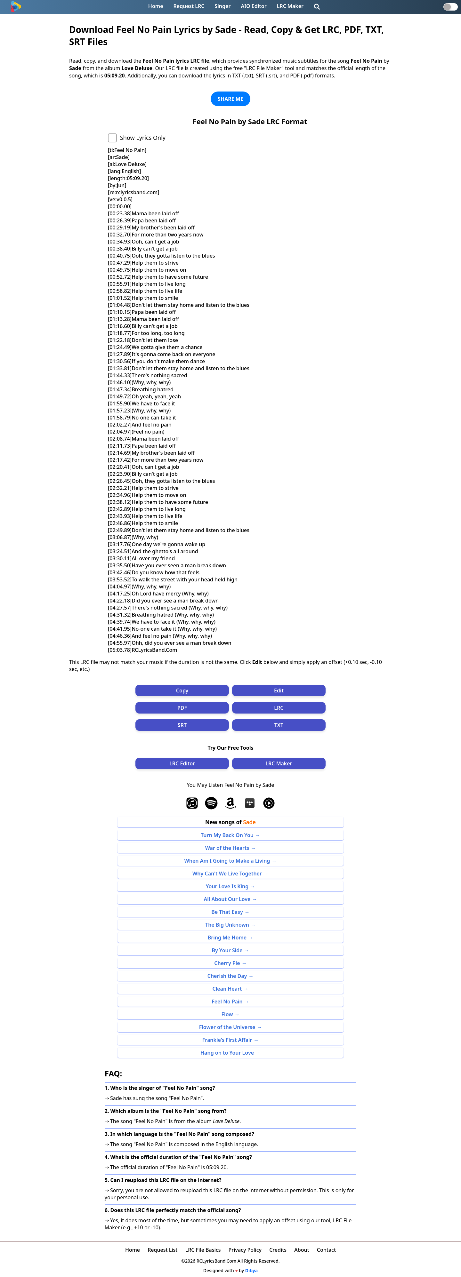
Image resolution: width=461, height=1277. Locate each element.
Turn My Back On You (227, 835)
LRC (278, 707)
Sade (249, 822)
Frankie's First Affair (227, 1039)
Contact (326, 1249)
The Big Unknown (227, 924)
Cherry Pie (227, 963)
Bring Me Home (227, 937)
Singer (223, 6)
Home (155, 6)
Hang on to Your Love (227, 1052)
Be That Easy (227, 911)
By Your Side (227, 950)
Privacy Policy (245, 1249)
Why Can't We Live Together (227, 873)
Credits (278, 1249)
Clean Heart (227, 988)
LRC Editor (182, 763)
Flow (227, 1014)
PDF (182, 707)
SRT (182, 725)
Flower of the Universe (227, 1027)
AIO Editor (253, 6)
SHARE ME (230, 98)
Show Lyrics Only (143, 137)
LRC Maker (290, 6)
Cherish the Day (227, 975)
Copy (182, 690)
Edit (279, 690)
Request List (162, 1249)
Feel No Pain (227, 1001)
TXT (278, 725)
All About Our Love (227, 899)
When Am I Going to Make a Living (227, 860)
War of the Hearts (227, 847)
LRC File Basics (203, 1249)
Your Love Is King (227, 886)
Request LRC (189, 6)
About (301, 1249)
